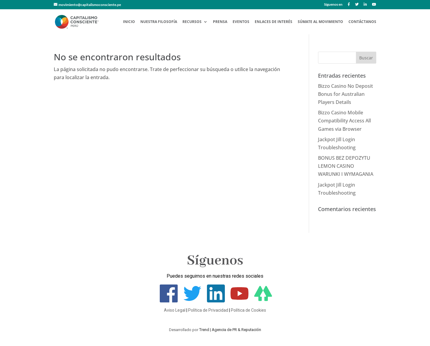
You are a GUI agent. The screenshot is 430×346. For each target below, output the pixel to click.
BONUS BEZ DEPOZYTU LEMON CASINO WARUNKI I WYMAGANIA (345, 166)
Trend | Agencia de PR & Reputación (230, 329)
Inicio (129, 22)
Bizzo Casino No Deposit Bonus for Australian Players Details (345, 94)
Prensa (220, 22)
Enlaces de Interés (273, 22)
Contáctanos (362, 22)
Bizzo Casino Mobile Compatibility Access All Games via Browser (344, 120)
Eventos (241, 22)
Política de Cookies (248, 310)
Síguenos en (333, 5)
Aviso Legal (174, 310)
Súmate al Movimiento (320, 22)
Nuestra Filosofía (158, 22)
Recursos (192, 22)
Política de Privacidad (208, 310)
